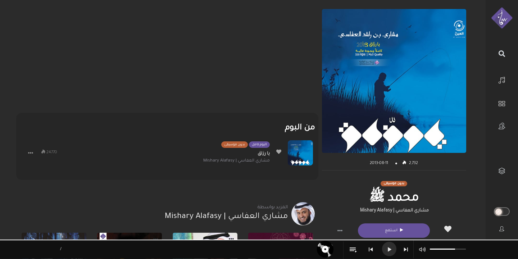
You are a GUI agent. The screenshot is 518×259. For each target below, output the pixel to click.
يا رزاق (264, 153)
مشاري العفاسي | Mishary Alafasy (394, 210)
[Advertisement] (167, 59)
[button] (340, 230)
